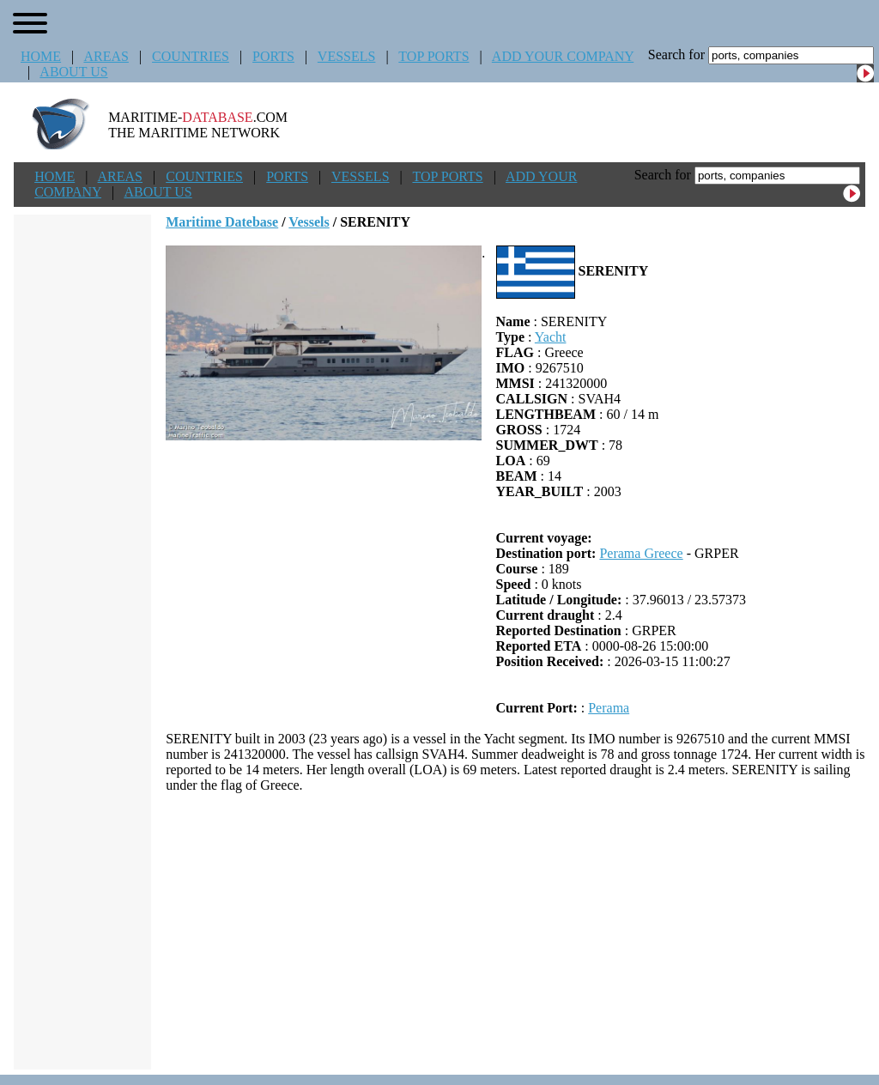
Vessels (308, 222)
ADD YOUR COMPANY (562, 56)
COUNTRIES (190, 56)
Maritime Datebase (222, 222)
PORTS (273, 56)
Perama (608, 707)
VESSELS (347, 56)
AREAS (105, 56)
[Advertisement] (516, 931)
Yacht (551, 337)
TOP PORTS (433, 56)
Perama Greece (640, 553)
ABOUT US (73, 71)
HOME (41, 56)
